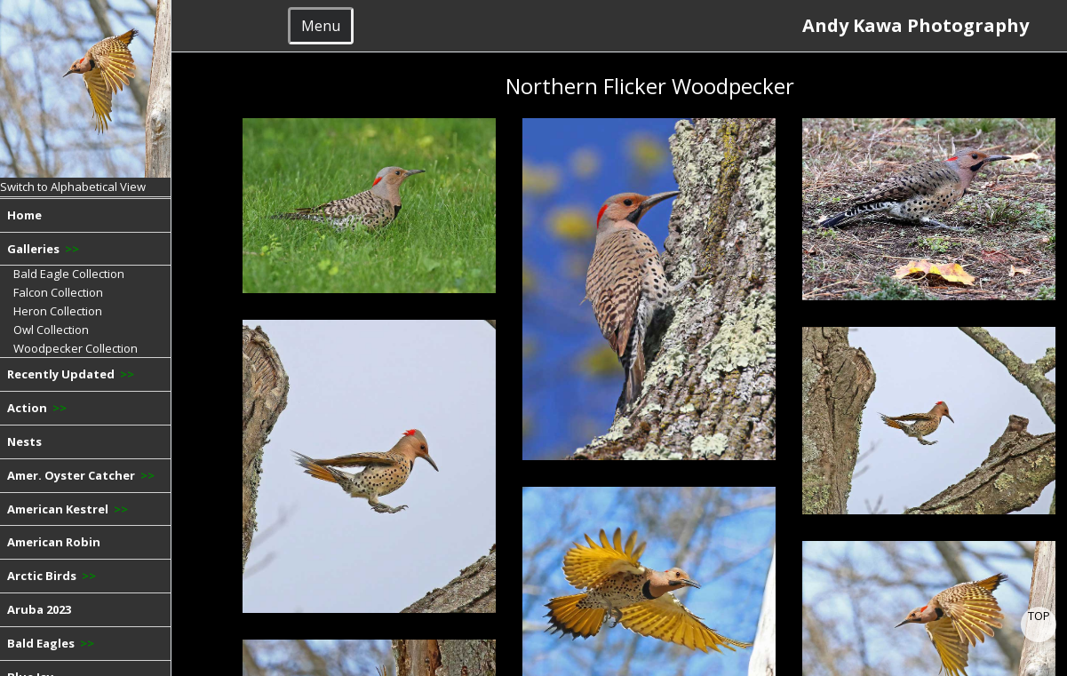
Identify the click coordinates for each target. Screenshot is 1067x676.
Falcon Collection (58, 292)
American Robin (53, 542)
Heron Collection (57, 311)
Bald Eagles (50, 643)
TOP (1039, 616)
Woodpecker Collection (75, 348)
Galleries (43, 249)
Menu (320, 26)
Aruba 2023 (39, 609)
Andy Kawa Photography (922, 25)
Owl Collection (51, 330)
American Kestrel (67, 509)
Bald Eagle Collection (68, 274)
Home (24, 215)
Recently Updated (70, 374)
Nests (24, 441)
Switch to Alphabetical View (73, 187)
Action (37, 408)
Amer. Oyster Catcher (81, 475)
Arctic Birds (51, 576)
